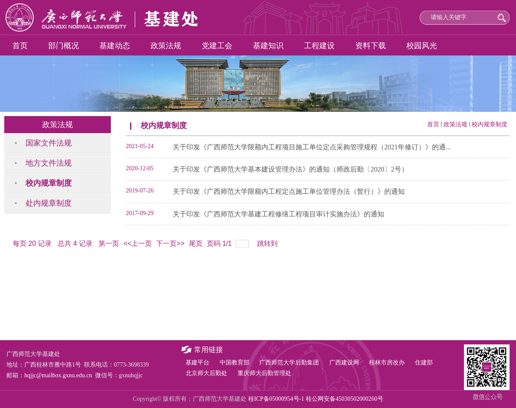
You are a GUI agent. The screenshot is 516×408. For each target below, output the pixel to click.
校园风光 (421, 45)
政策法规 (166, 45)
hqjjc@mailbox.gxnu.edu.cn (58, 375)
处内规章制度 (49, 203)
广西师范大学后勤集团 (289, 362)
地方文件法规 (49, 163)
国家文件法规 (49, 143)
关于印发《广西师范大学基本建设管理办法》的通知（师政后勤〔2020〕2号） (290, 169)
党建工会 (217, 45)
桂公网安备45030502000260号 (344, 399)
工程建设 (319, 45)
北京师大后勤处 (206, 373)
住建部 (424, 362)
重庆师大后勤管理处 (264, 373)
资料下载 (370, 45)
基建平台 (197, 362)
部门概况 (63, 45)
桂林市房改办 (387, 362)
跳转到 (268, 243)
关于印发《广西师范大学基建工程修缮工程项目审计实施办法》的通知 (278, 214)
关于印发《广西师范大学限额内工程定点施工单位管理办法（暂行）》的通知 (289, 191)
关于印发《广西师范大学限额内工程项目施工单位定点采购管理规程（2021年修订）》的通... (312, 147)
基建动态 (114, 45)
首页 (20, 45)
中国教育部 (234, 362)
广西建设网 (344, 362)
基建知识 (268, 45)
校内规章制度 (49, 183)
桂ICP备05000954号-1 (276, 399)
